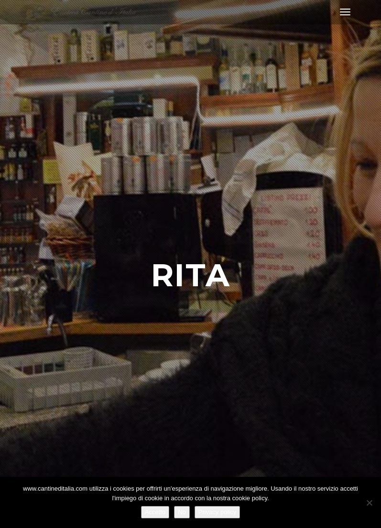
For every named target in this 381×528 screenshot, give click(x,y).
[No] (369, 502)
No (182, 512)
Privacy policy (217, 512)
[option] (190, 264)
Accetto (155, 512)
